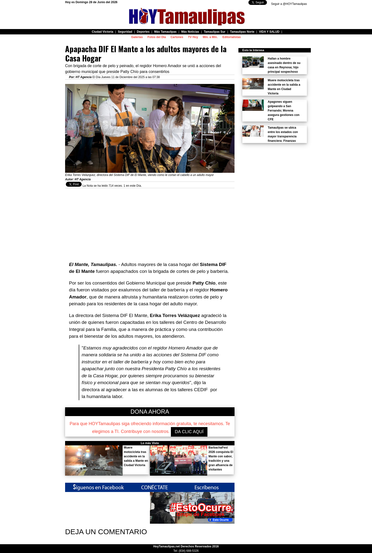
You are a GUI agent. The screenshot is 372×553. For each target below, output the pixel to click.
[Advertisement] (150, 222)
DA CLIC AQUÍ (189, 431)
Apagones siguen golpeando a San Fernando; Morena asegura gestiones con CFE (283, 110)
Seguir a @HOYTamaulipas (289, 4)
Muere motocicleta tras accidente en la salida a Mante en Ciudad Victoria (136, 456)
